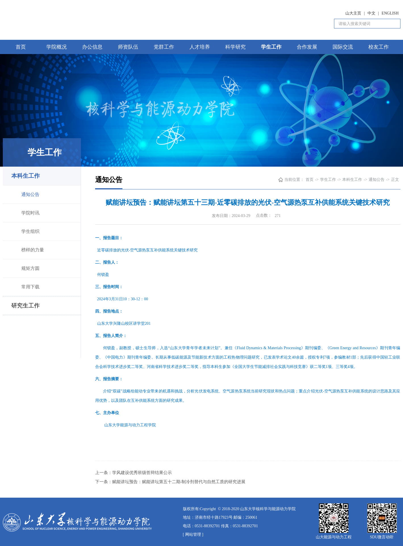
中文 (371, 13)
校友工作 (378, 47)
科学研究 (235, 47)
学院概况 (56, 47)
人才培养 (199, 47)
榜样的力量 (32, 249)
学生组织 (30, 231)
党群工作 (164, 47)
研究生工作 (25, 305)
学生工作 (271, 47)
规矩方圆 (30, 268)
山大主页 (353, 13)
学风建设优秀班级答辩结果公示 (142, 472)
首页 (21, 47)
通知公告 (30, 194)
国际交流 (343, 47)
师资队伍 (128, 47)
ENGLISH (390, 13)
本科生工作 (25, 176)
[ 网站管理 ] (193, 534)
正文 (395, 179)
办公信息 (92, 47)
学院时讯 (30, 212)
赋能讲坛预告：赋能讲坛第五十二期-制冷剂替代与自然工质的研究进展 (179, 481)
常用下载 (30, 286)
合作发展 (307, 47)
